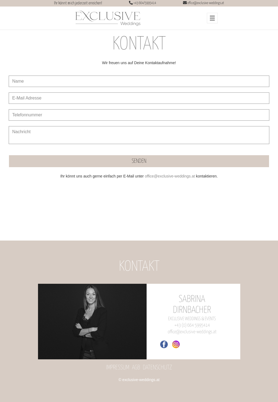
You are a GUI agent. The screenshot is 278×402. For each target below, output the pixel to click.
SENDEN (139, 161)
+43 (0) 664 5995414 (192, 325)
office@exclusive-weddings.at (205, 3)
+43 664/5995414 (144, 3)
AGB (136, 367)
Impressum (117, 367)
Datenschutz (157, 367)
